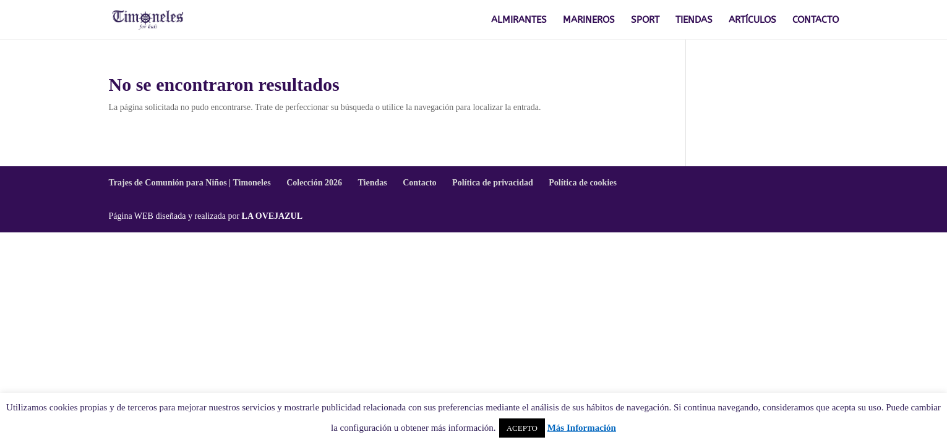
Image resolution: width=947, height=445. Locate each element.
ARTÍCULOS (752, 20)
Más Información (581, 428)
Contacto (419, 182)
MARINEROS (589, 20)
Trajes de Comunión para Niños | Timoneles (190, 182)
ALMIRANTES (519, 20)
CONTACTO (815, 20)
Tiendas (372, 182)
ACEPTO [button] (522, 428)
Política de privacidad (492, 182)
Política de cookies (583, 182)
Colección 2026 (314, 182)
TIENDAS (694, 20)
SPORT (645, 20)
